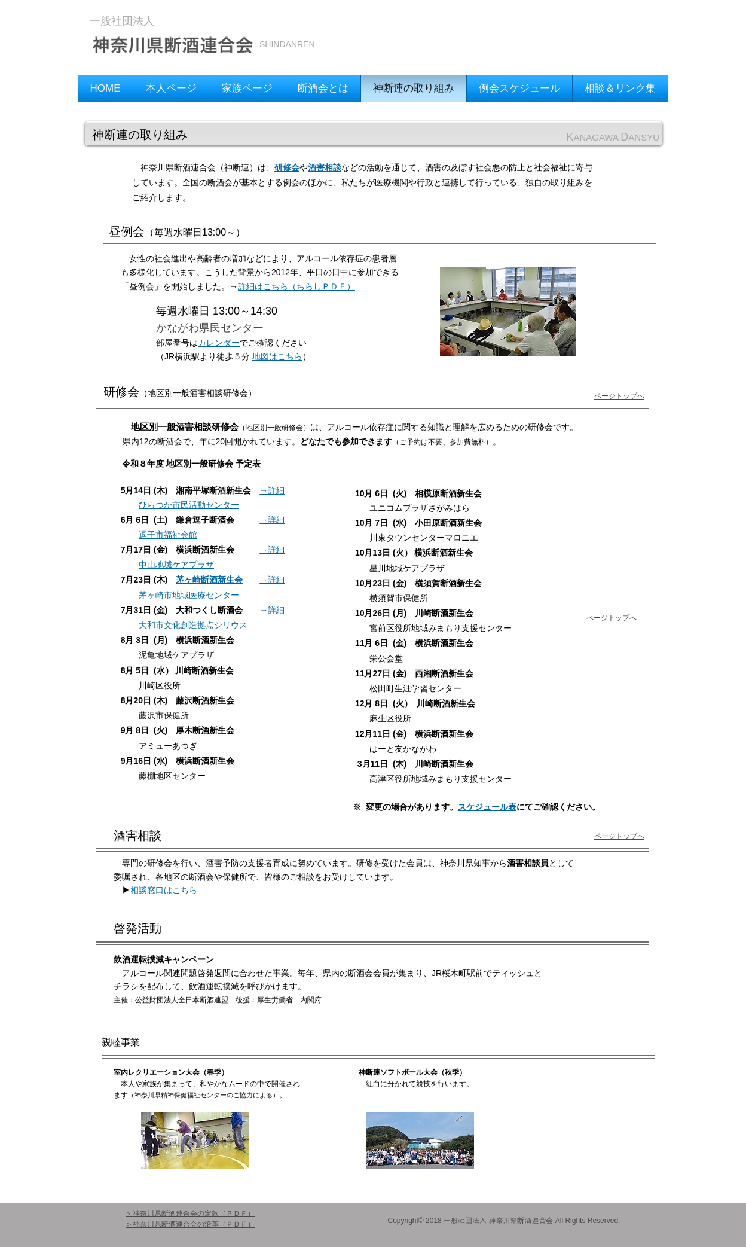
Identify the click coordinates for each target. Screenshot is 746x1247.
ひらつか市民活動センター (189, 505)
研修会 (286, 167)
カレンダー (219, 342)
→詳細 (272, 490)
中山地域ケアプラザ (176, 564)
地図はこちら (277, 356)
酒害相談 (324, 167)
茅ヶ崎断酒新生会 (209, 579)
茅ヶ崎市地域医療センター (189, 595)
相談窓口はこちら (163, 890)
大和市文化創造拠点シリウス (193, 625)
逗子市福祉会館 (168, 534)
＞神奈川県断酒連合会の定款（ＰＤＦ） (190, 1213)
